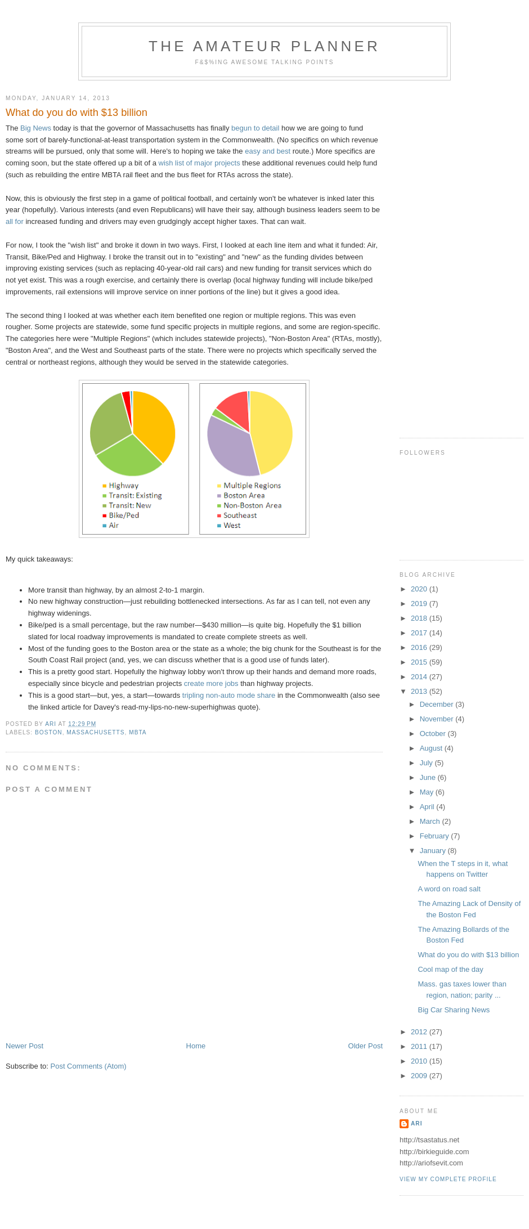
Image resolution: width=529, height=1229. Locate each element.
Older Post (365, 1046)
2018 (420, 618)
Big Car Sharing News (454, 1010)
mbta (137, 732)
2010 (420, 1061)
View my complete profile (448, 1179)
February (435, 836)
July (427, 763)
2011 (420, 1046)
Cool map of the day (450, 969)
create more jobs (211, 683)
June (429, 777)
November (438, 719)
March (431, 821)
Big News (35, 128)
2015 (420, 662)
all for (15, 221)
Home (196, 1046)
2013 (420, 691)
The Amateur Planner (264, 46)
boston (48, 732)
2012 (420, 1032)
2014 (420, 676)
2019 (420, 603)
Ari (416, 1123)
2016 (420, 647)
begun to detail (255, 128)
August (432, 748)
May (428, 792)
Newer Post (24, 1046)
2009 (420, 1075)
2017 (420, 633)
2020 (420, 589)
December (438, 704)
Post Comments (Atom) (89, 1066)
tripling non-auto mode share (229, 695)
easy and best (267, 151)
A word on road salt (449, 889)
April (428, 806)
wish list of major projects (199, 163)
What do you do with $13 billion (468, 954)
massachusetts (95, 732)
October (434, 733)
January (434, 850)
